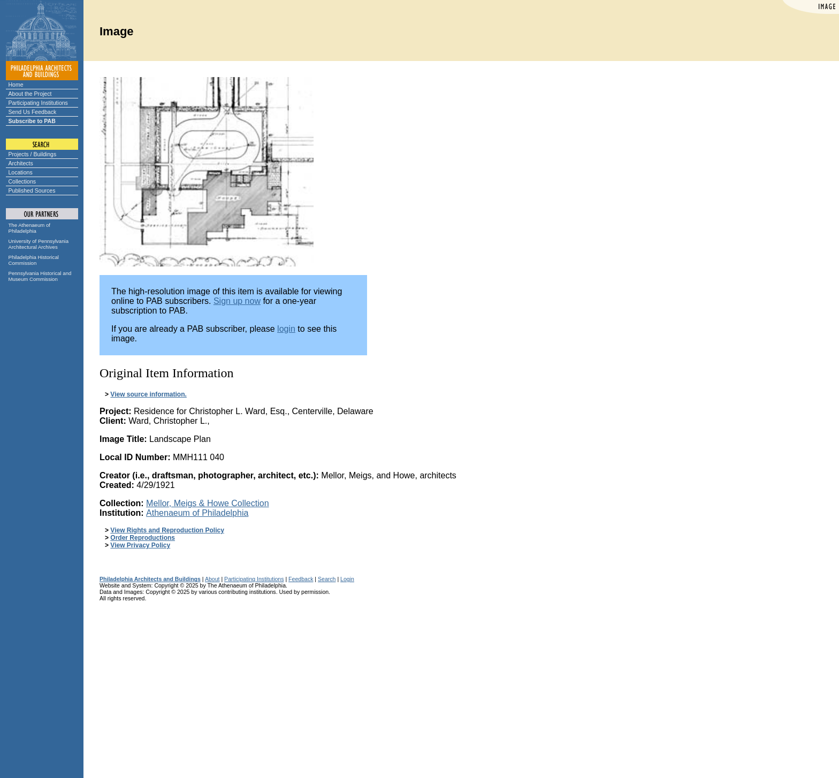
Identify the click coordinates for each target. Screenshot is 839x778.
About (212, 579)
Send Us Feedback (33, 112)
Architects (21, 163)
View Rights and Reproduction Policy (167, 530)
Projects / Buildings (33, 154)
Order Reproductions (142, 537)
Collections (22, 181)
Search (326, 579)
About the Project (30, 93)
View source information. (148, 394)
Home (16, 84)
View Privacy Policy (140, 545)
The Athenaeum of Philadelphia (29, 228)
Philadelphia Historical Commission (34, 260)
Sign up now (237, 301)
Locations (21, 172)
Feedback (300, 579)
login (286, 328)
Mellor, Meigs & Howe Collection (207, 503)
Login (347, 579)
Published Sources (32, 190)
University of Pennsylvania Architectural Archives (39, 244)
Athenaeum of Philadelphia (197, 512)
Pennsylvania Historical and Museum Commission (40, 276)
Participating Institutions (38, 103)
